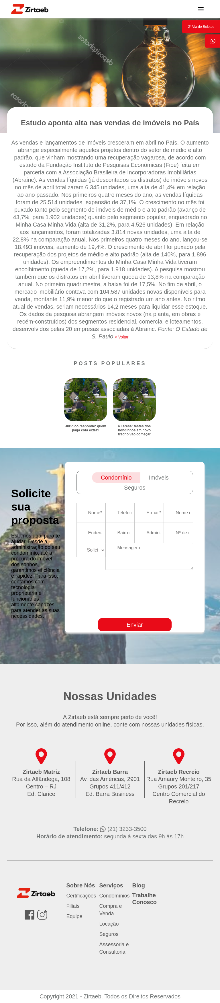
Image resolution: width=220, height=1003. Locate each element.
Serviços (111, 885)
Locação (109, 924)
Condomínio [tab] (116, 477)
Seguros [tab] (135, 487)
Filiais (73, 906)
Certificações (81, 896)
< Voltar (122, 337)
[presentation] (164, 610)
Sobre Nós (80, 885)
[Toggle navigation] (201, 8)
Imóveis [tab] (159, 477)
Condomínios (114, 896)
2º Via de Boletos (201, 27)
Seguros (109, 934)
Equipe (74, 916)
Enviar (135, 625)
